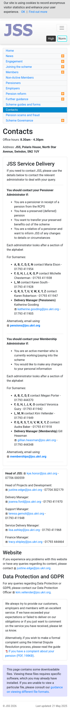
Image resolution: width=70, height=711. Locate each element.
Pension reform (35, 94)
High (51, 38)
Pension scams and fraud (23, 115)
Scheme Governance (35, 120)
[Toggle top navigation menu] (62, 28)
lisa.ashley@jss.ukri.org (24, 530)
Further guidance (35, 99)
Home (10, 50)
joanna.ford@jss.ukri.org (25, 501)
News (35, 56)
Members (35, 72)
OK (23, 12)
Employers (13, 88)
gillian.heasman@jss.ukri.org (37, 440)
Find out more (38, 12)
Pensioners (13, 83)
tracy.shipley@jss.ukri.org (25, 542)
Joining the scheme (35, 67)
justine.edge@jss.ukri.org (25, 490)
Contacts (12, 110)
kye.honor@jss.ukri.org (42, 473)
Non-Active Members (20, 77)
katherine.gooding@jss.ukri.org (38, 309)
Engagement (35, 61)
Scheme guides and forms (23, 104)
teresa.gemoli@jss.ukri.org (26, 513)
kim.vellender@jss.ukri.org (33, 592)
